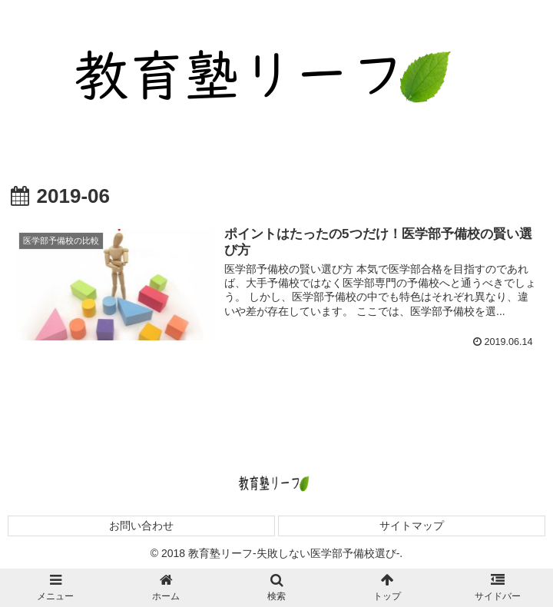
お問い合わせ (141, 525)
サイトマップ (411, 525)
